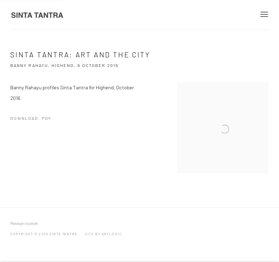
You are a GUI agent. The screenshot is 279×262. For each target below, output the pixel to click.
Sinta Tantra (37, 15)
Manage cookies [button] (24, 223)
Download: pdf (31, 118)
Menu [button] (263, 15)
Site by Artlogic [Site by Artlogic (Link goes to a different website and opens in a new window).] (103, 234)
